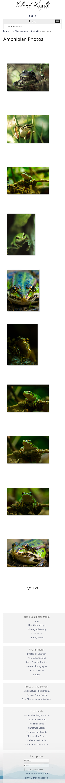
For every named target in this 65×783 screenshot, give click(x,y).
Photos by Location (36, 653)
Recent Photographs (36, 666)
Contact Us (36, 633)
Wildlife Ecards (36, 723)
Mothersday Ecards (36, 736)
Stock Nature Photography (36, 690)
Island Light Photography (15, 31)
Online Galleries (37, 670)
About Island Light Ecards (36, 715)
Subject (34, 31)
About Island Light (37, 625)
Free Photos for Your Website (36, 699)
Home (37, 621)
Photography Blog (37, 629)
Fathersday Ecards (36, 740)
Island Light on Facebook (36, 777)
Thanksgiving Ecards (36, 731)
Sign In (32, 15)
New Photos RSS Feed (37, 773)
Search (36, 674)
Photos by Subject (37, 657)
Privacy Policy (36, 637)
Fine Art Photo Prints (37, 694)
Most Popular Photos (36, 662)
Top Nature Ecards (36, 719)
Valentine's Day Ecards (36, 744)
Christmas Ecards (36, 727)
